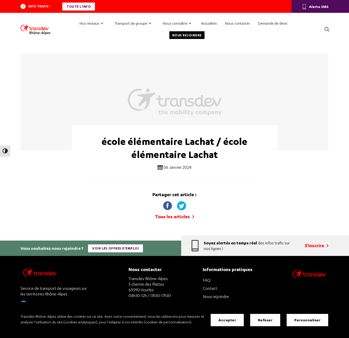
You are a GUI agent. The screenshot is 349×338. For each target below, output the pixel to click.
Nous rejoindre (187, 35)
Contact (210, 288)
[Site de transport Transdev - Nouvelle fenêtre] (309, 281)
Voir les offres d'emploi (115, 248)
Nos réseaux (89, 23)
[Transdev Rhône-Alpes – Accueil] (35, 30)
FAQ (207, 280)
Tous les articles (174, 216)
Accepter (227, 320)
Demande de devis (272, 23)
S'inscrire (316, 245)
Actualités (209, 23)
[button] (327, 29)
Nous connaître (175, 23)
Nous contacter (237, 23)
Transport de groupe (131, 23)
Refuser (265, 320)
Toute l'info (78, 6)
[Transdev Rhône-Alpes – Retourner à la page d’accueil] (40, 274)
